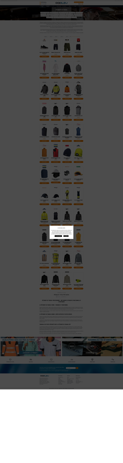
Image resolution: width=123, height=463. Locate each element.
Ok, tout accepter (58, 236)
